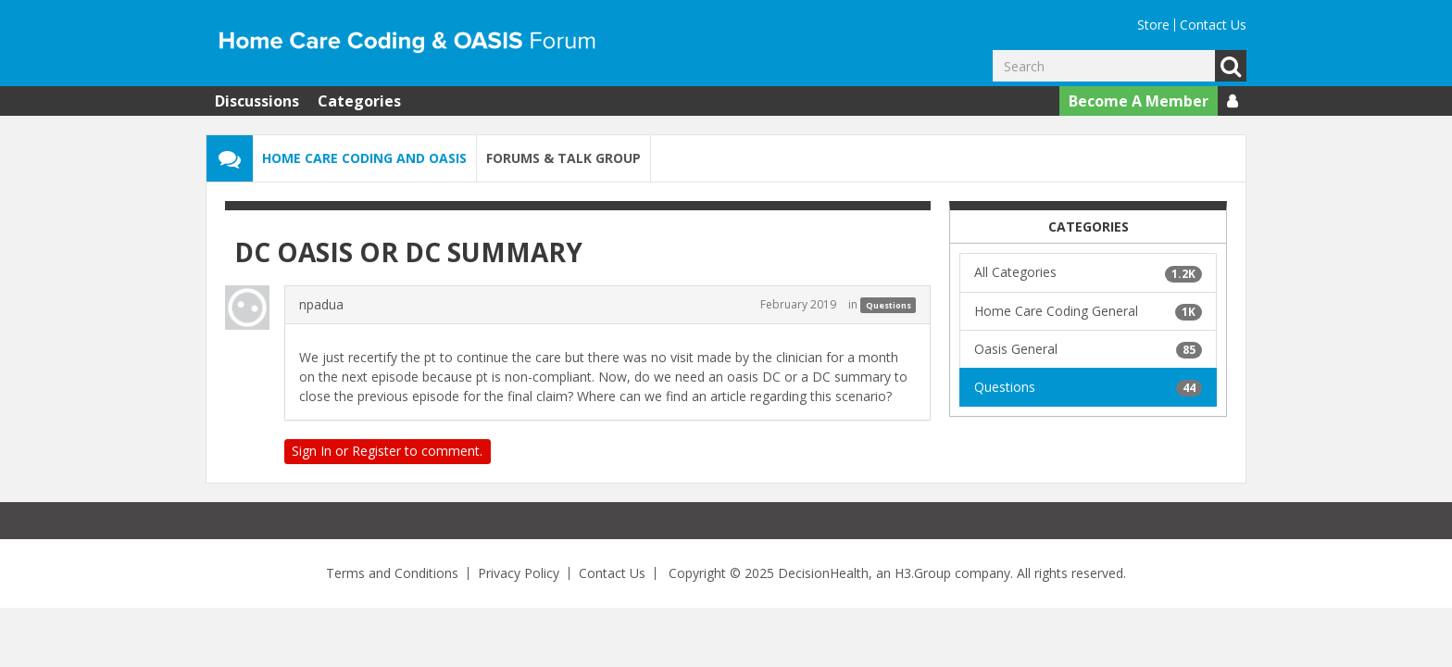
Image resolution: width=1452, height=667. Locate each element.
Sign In (312, 450)
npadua (321, 304)
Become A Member (1138, 101)
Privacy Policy (518, 573)
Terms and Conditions (392, 573)
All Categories (1088, 272)
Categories (359, 101)
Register (376, 450)
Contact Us (1213, 24)
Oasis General (1088, 349)
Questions (888, 305)
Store (1153, 24)
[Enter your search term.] (1104, 66)
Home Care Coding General (1088, 311)
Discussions (257, 101)
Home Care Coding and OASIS (364, 158)
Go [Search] (1230, 66)
